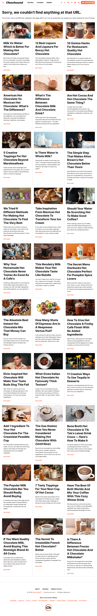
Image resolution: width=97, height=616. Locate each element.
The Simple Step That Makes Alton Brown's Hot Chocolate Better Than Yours (79, 160)
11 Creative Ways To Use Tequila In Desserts (78, 377)
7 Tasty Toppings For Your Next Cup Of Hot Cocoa (47, 489)
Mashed (52, 600)
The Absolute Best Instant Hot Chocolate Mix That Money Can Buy (15, 327)
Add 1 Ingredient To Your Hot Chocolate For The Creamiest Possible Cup (16, 433)
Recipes (31, 2)
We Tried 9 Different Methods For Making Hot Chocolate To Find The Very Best (15, 215)
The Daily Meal (72, 600)
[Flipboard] (68, 3)
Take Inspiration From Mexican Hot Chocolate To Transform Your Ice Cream (48, 215)
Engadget (13, 600)
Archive (45, 589)
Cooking (40, 2)
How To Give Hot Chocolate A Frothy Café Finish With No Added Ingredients (80, 327)
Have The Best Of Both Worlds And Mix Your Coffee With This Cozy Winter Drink (78, 492)
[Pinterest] (72, 3)
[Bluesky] (75, 3)
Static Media (37, 592)
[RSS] (79, 3)
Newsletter (88, 2)
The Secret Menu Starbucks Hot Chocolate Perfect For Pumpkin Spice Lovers (79, 271)
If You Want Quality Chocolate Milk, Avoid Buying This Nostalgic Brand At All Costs (16, 546)
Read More (6, 70)
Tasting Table (61, 600)
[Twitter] (65, 3)
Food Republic (43, 600)
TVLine (28, 600)
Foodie (34, 600)
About (37, 589)
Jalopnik (21, 600)
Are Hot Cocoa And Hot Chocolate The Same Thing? (80, 99)
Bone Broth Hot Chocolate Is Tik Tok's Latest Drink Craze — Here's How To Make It (79, 433)
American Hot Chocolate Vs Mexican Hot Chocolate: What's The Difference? (15, 102)
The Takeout (83, 600)
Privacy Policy (56, 589)
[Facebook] (61, 3)
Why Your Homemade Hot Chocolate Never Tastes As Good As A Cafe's (16, 271)
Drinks (49, 2)
